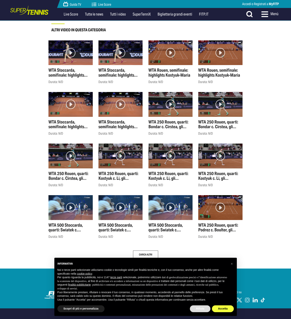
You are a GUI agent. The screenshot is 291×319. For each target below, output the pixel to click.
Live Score (101, 4)
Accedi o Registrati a (260, 4)
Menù (269, 14)
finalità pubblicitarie (79, 284)
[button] (232, 264)
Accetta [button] (223, 308)
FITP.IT (204, 14)
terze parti (116, 277)
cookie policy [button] (84, 273)
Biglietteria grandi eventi (175, 14)
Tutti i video (118, 14)
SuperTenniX (142, 14)
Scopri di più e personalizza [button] (80, 308)
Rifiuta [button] (200, 308)
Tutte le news (94, 14)
